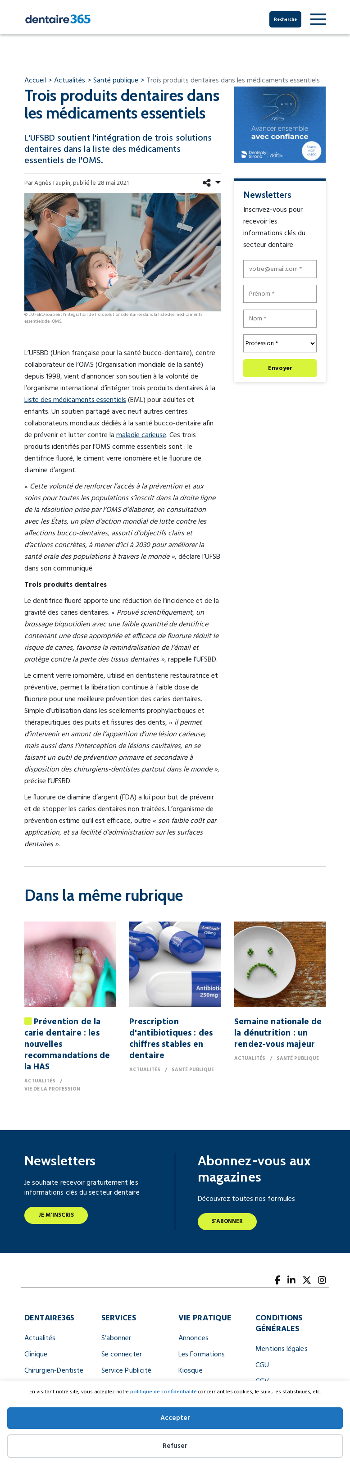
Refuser (175, 1446)
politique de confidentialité (163, 1392)
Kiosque (190, 1371)
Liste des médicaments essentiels (75, 400)
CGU (262, 1365)
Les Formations (201, 1354)
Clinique (36, 1354)
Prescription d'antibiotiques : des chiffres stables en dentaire (171, 1039)
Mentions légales (281, 1349)
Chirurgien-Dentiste (54, 1371)
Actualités (40, 1338)
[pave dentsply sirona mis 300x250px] (280, 124)
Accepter (175, 1418)
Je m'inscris (56, 1215)
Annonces (193, 1338)
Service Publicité (126, 1371)
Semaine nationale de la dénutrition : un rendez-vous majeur (278, 1033)
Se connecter (121, 1354)
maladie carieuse (141, 435)
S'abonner (227, 1221)
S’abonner (116, 1338)
